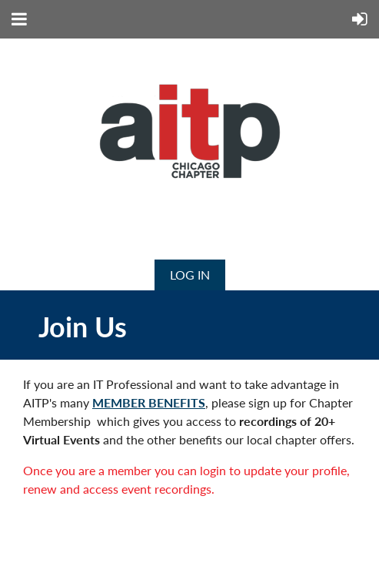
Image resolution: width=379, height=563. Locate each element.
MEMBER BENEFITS (148, 402)
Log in (190, 274)
